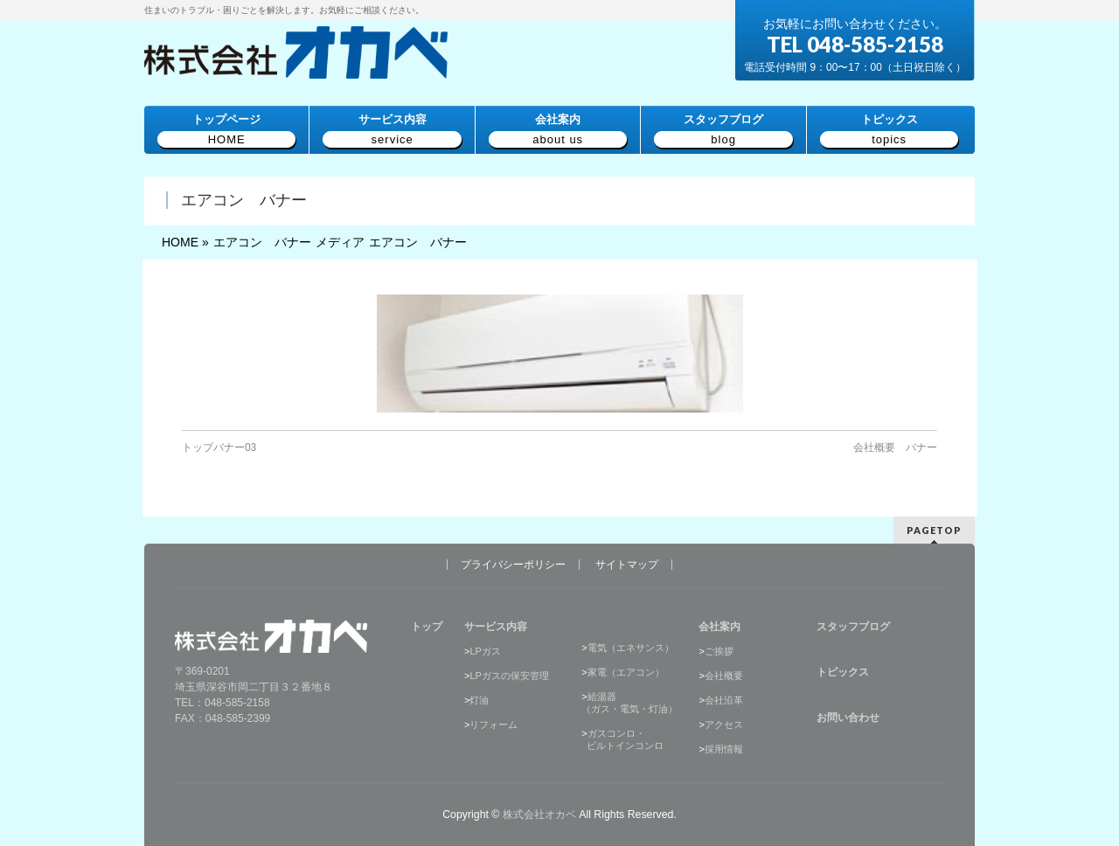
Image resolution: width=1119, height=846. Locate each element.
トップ (426, 627)
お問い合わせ (848, 717)
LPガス (484, 651)
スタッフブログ (853, 627)
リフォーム (493, 724)
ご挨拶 (719, 651)
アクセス (724, 724)
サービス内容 (495, 627)
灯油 (479, 700)
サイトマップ (626, 564)
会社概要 (724, 675)
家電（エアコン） (625, 672)
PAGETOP (934, 530)
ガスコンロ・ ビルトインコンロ (622, 739)
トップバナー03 (219, 447)
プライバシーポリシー (513, 564)
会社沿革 (724, 700)
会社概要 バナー (895, 447)
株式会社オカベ (539, 814)
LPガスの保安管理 (508, 675)
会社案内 (719, 627)
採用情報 (724, 749)
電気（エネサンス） (630, 647)
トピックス (843, 672)
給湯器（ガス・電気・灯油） (629, 702)
